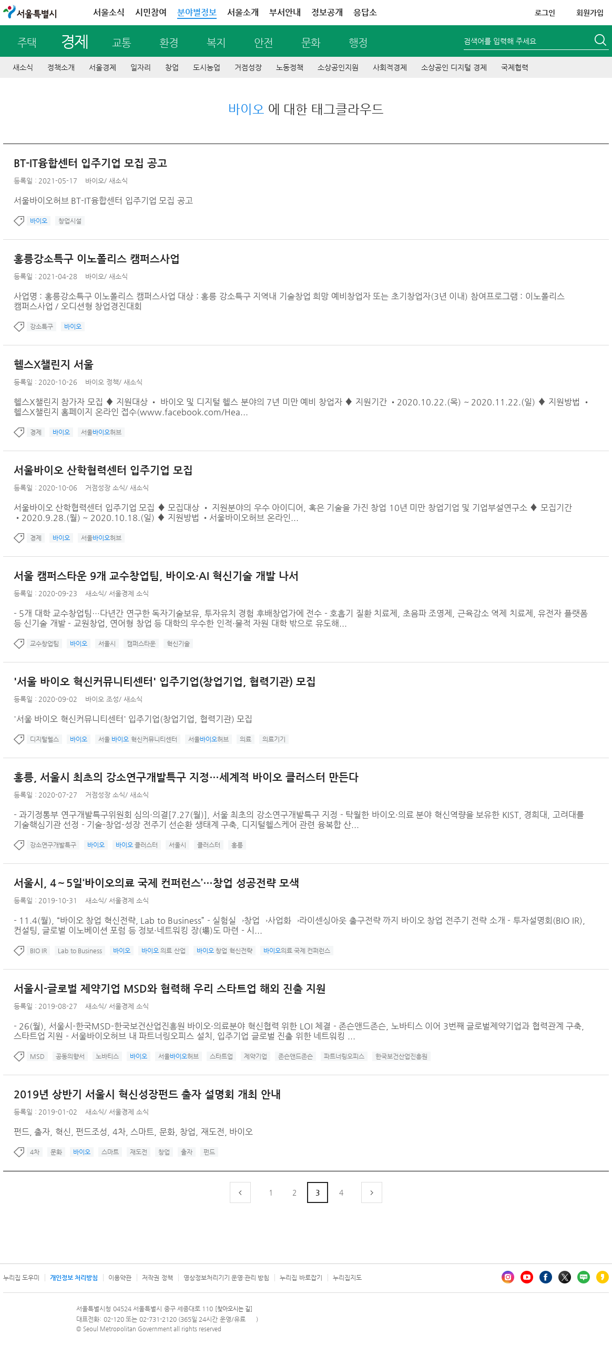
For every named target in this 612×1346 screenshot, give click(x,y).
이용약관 (119, 1277)
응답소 (365, 12)
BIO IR (38, 950)
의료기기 (273, 739)
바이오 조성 (102, 699)
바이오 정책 (102, 382)
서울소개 (243, 12)
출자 (186, 1152)
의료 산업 (163, 950)
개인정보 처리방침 (74, 1277)
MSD (37, 1056)
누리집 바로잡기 (301, 1277)
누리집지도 (347, 1277)
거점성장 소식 (105, 488)
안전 (263, 43)
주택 (26, 43)
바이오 (94, 181)
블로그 (583, 1277)
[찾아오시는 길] (233, 1309)
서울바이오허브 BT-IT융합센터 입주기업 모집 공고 (103, 201)
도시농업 (206, 67)
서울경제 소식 (129, 593)
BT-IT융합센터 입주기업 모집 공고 (90, 163)
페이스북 (545, 1277)
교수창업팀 (44, 643)
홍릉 (237, 845)
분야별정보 (197, 12)
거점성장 (248, 67)
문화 (310, 43)
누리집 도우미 (21, 1277)
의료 (245, 739)
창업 (172, 67)
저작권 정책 (157, 1277)
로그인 (545, 12)
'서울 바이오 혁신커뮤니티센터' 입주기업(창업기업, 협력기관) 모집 (165, 682)
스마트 (110, 1152)
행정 (358, 43)
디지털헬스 (44, 739)
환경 (168, 43)
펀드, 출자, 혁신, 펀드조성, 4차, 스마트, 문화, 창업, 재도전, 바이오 (133, 1132)
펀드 (209, 1152)
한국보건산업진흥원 (401, 1056)
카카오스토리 (602, 1277)
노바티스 (107, 1056)
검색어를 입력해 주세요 (500, 41)
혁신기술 (178, 643)
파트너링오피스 (344, 1056)
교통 (121, 43)
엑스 (564, 1277)
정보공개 (327, 12)
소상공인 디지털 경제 (454, 67)
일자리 (140, 67)
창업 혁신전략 (224, 950)
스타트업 (221, 1056)
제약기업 (255, 1056)
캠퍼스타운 (141, 643)
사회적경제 (390, 67)
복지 (216, 43)
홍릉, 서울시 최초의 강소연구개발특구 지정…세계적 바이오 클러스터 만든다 (186, 777)
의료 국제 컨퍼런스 (297, 950)
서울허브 (101, 432)
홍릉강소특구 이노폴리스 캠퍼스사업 (97, 259)
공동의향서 (70, 1056)
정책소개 (61, 67)
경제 (74, 41)
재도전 (138, 1152)
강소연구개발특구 (53, 845)
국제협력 (514, 67)
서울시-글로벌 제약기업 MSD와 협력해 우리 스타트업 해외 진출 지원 (170, 989)
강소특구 (41, 326)
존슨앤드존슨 (295, 1056)
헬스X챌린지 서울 (54, 365)
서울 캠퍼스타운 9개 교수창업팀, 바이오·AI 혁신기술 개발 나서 (156, 576)
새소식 (23, 67)
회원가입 (590, 12)
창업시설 (69, 221)
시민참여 (151, 12)
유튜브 (527, 1277)
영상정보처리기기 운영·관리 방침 (226, 1277)
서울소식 (109, 12)
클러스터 (137, 845)
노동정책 (289, 67)
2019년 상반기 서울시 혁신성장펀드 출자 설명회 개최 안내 (147, 1094)
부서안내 (285, 12)
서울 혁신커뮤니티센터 (137, 739)
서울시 (107, 643)
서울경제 (102, 67)
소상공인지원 (338, 67)
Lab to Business (80, 950)
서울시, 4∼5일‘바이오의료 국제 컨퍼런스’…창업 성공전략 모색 (156, 883)
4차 (34, 1152)
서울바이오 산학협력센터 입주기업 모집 (103, 470)
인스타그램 (508, 1277)
